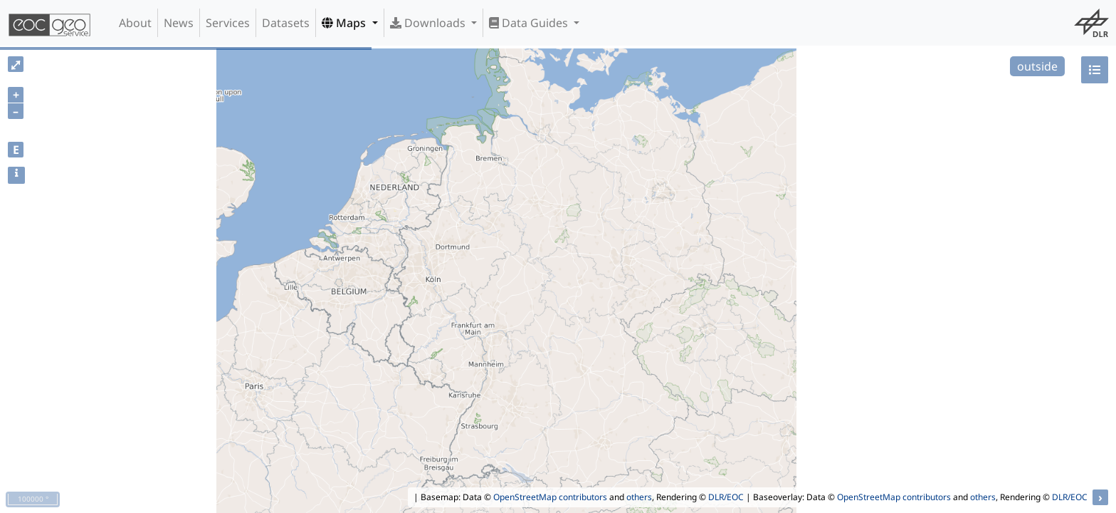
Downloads (429, 23)
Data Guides (530, 23)
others (639, 497)
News (179, 23)
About (135, 23)
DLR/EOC (726, 497)
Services (228, 23)
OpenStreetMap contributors (550, 497)
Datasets (286, 23)
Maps (345, 23)
